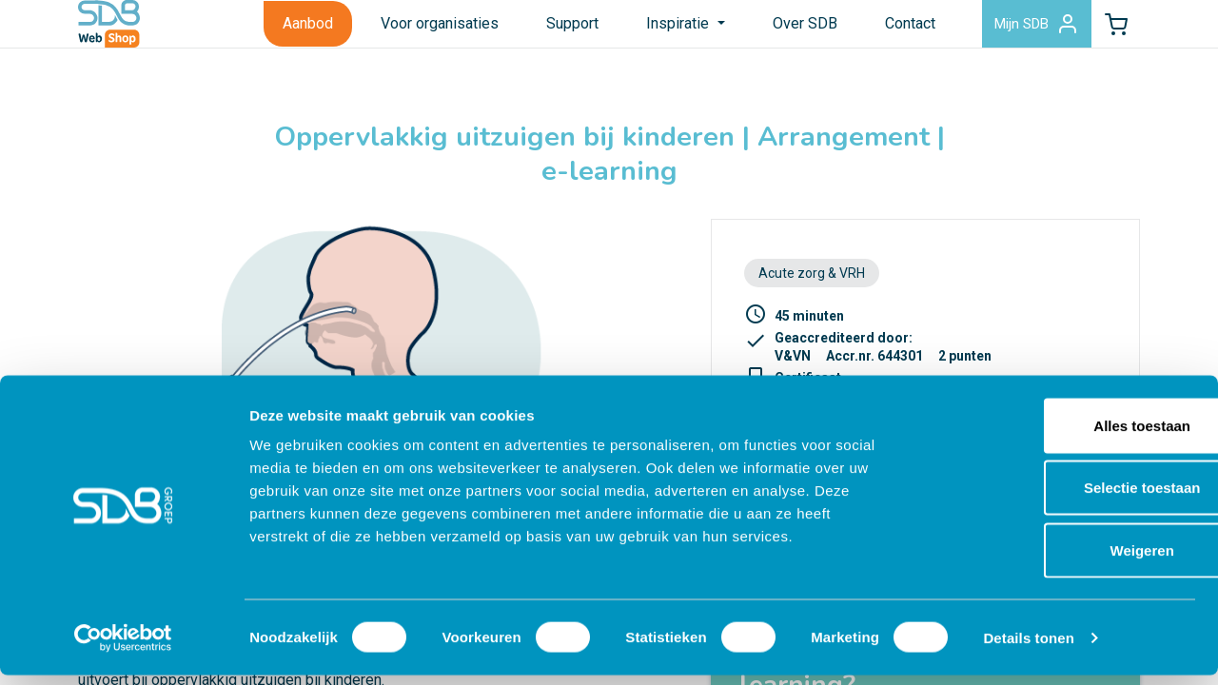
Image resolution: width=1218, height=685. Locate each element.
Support (536, 32)
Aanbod (271, 32)
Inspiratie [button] (643, 32)
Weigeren (1058, 560)
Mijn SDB (1009, 32)
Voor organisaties (403, 32)
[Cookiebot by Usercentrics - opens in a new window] (123, 648)
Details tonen (1028, 647)
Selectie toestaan (1059, 498)
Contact (873, 32)
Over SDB (768, 32)
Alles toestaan (1059, 435)
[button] (1106, 32)
